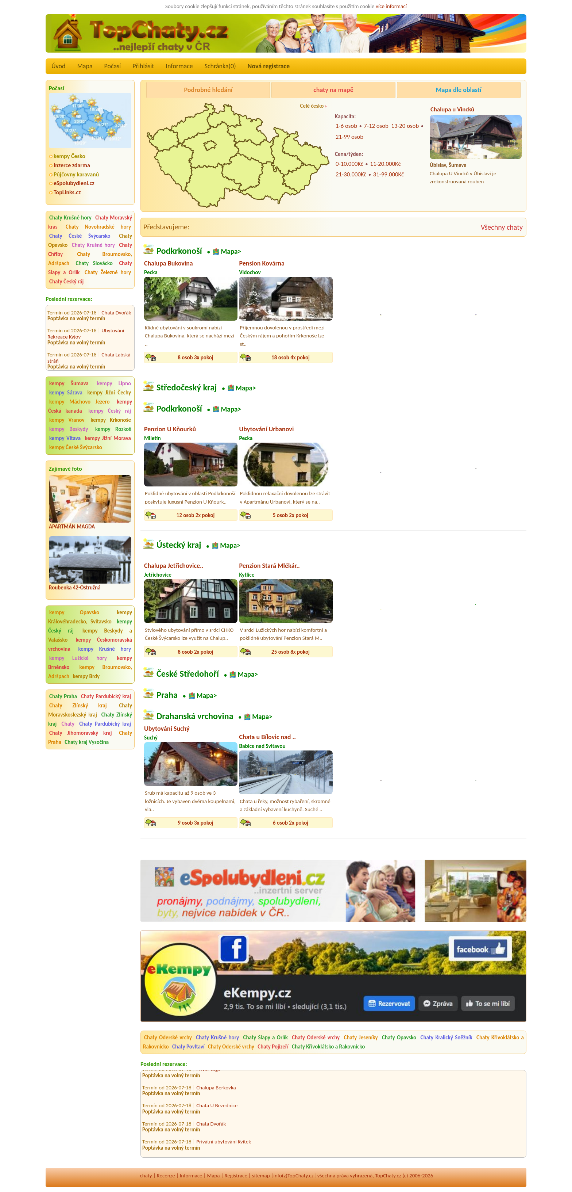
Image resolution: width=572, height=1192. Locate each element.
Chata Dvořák (116, 305)
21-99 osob (349, 137)
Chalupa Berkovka (216, 1089)
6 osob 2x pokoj (290, 823)
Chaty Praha (63, 696)
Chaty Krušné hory (70, 217)
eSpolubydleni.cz (74, 183)
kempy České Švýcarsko (75, 447)
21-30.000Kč (351, 174)
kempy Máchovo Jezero (79, 401)
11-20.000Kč (385, 164)
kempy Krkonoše (111, 420)
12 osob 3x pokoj (480, 357)
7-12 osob (376, 126)
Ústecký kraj (178, 545)
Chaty (69, 724)
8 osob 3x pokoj (195, 357)
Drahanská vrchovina (194, 716)
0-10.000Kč (349, 164)
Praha (167, 694)
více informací (391, 6)
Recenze (166, 1175)
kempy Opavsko (74, 612)
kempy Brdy (86, 676)
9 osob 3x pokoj (195, 823)
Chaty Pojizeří (273, 1046)
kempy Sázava (65, 392)
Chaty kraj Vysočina (87, 742)
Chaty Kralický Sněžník (446, 1037)
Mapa (84, 66)
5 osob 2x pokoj (290, 515)
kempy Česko (69, 156)
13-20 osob (405, 126)
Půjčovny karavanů (76, 174)
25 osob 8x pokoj (290, 652)
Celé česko (312, 106)
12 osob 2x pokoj (196, 515)
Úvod (58, 66)
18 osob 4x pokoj (290, 357)
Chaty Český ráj (66, 281)
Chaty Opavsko (399, 1037)
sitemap (261, 1175)
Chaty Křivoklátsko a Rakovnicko (328, 1046)
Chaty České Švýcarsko (80, 236)
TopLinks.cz (67, 192)
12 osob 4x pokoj (480, 652)
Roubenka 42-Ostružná (75, 587)
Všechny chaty (502, 227)
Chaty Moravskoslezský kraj (90, 710)
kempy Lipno (114, 383)
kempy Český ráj (109, 411)
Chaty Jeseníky (361, 1037)
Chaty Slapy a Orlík (265, 1037)
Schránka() (220, 66)
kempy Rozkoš (113, 429)
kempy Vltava (65, 438)
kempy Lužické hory (78, 658)
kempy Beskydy (68, 429)
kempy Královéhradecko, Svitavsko (90, 617)
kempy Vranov (67, 420)
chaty (146, 1175)
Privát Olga (208, 1071)
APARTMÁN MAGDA (72, 526)
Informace (179, 66)
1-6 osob (346, 126)
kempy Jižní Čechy (109, 392)
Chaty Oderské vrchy (168, 1037)
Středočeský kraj (186, 387)
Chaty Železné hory (108, 272)
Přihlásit (143, 66)
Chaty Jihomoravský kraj (80, 733)
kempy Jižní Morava (108, 438)
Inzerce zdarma (72, 165)
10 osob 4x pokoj (386, 652)
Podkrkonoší (179, 250)
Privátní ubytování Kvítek (223, 1144)
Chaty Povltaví (188, 1046)
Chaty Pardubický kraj (106, 696)
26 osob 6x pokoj (386, 823)
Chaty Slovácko (94, 263)
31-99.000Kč (388, 174)
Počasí (112, 66)
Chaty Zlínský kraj (78, 705)
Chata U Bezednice (216, 1107)
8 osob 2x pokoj (195, 652)
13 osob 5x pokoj (386, 357)
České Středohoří (187, 674)
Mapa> (231, 251)
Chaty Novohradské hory (98, 227)
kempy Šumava (69, 383)
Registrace (235, 1175)
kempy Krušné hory (104, 649)
